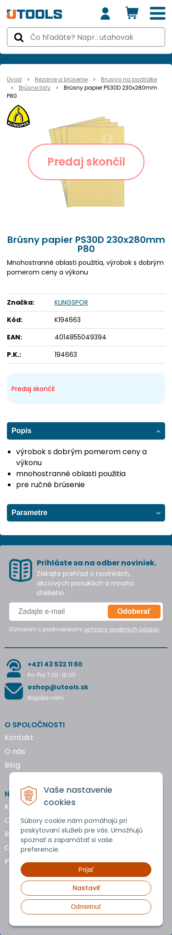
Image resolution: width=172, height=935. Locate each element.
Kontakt (19, 737)
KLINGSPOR (71, 302)
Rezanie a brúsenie (61, 79)
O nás (15, 751)
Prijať (86, 869)
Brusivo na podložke (129, 79)
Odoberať (134, 611)
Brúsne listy (34, 87)
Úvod (14, 79)
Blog (12, 765)
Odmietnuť (86, 906)
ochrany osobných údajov (121, 629)
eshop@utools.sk (58, 687)
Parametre (29, 512)
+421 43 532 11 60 (55, 664)
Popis (21, 431)
